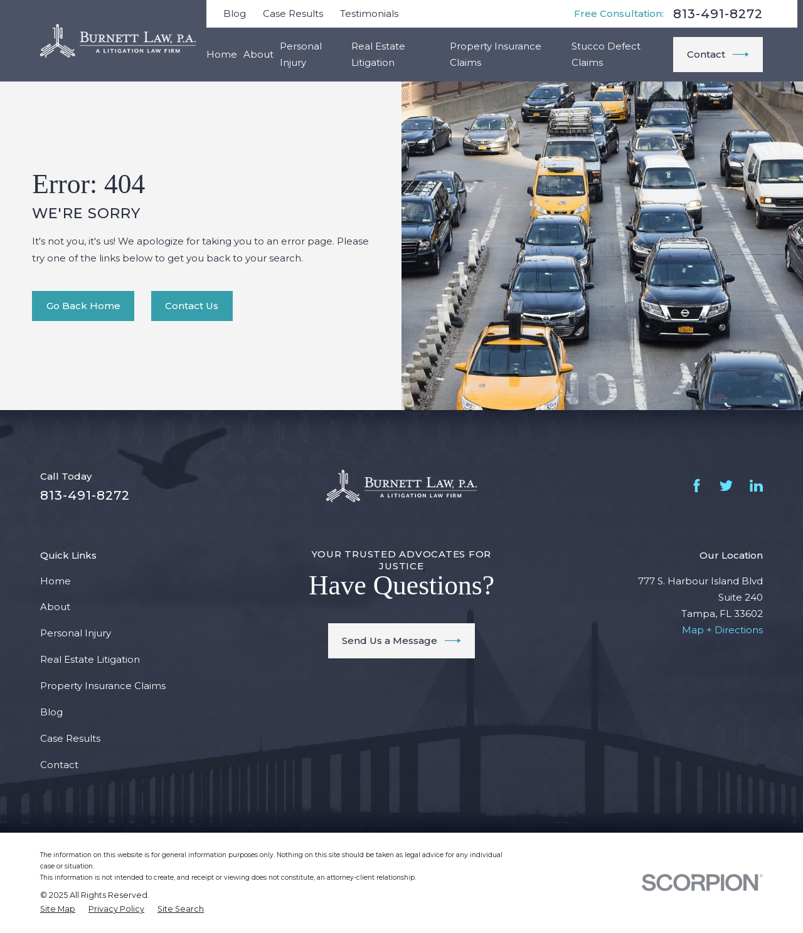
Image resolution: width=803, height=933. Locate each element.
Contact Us (191, 306)
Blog (234, 13)
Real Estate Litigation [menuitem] (378, 54)
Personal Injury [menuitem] (301, 54)
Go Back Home (83, 306)
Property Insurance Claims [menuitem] (495, 54)
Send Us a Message (401, 641)
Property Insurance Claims (103, 686)
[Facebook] (696, 485)
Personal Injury (75, 633)
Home (55, 581)
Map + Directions (722, 630)
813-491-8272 (718, 14)
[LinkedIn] (756, 485)
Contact (718, 54)
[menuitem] (57, 909)
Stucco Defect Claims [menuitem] (606, 54)
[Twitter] (726, 485)
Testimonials (369, 13)
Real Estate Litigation (90, 659)
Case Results (293, 13)
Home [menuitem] (221, 54)
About (55, 607)
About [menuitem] (258, 54)
